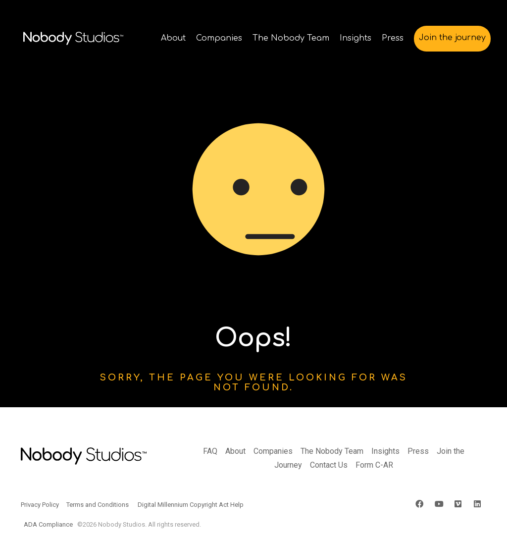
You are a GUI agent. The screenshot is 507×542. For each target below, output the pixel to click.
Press (418, 451)
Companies (273, 451)
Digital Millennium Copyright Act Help (191, 504)
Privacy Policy (40, 504)
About (235, 451)
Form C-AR (374, 465)
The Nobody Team (332, 451)
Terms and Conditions (97, 504)
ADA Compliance (48, 524)
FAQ (210, 451)
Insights (385, 451)
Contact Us (329, 465)
